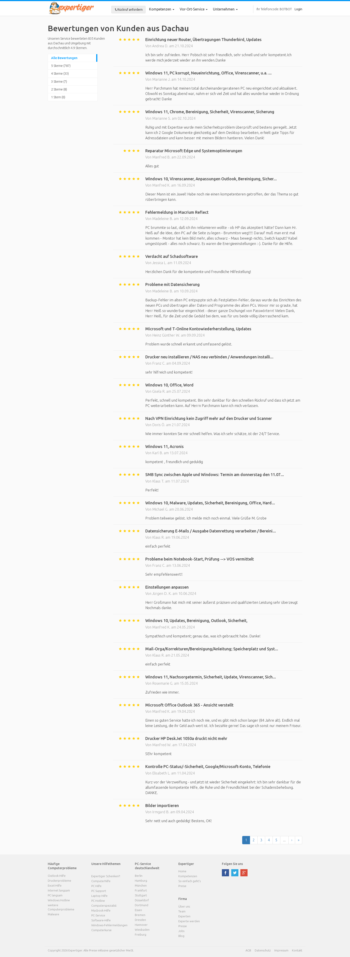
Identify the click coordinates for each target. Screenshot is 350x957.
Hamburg (141, 880)
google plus (244, 872)
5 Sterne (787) (61, 66)
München (141, 885)
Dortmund (141, 905)
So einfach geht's (189, 881)
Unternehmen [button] (225, 9)
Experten (184, 916)
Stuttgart (141, 895)
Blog (181, 935)
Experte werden (189, 921)
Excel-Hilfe (55, 885)
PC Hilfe (96, 885)
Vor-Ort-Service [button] (194, 9)
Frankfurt (141, 890)
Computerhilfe (100, 881)
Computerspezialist (104, 905)
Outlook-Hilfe (57, 875)
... (284, 840)
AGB (248, 950)
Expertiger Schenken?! (105, 876)
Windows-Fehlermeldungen (109, 925)
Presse (182, 926)
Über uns (184, 906)
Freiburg (140, 934)
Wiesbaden (142, 929)
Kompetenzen (161, 9)
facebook (225, 872)
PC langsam (55, 895)
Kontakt (297, 950)
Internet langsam (59, 890)
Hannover (141, 924)
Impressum (281, 950)
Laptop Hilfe (99, 895)
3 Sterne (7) (59, 81)
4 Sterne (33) (60, 73)
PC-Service (98, 915)
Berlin (138, 875)
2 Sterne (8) (59, 89)
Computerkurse (101, 930)
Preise (182, 885)
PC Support (98, 890)
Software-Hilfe (101, 920)
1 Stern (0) (58, 97)
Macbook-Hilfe (100, 910)
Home (182, 871)
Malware (53, 914)
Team (181, 911)
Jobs (181, 930)
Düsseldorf (142, 900)
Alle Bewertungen (64, 58)
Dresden (140, 919)
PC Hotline (98, 900)
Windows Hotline (59, 900)
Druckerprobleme (59, 880)
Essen (138, 910)
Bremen (140, 914)
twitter (234, 872)
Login (298, 9)
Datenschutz (263, 950)
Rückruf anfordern (128, 9)
